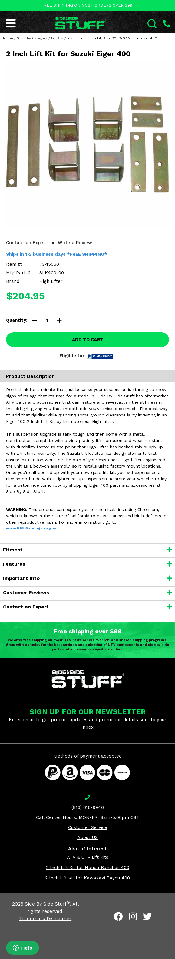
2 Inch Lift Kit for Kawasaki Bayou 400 (87, 878)
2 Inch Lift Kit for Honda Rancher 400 (87, 867)
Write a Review (75, 242)
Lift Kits (57, 38)
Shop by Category (32, 38)
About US (87, 837)
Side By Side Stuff (47, 904)
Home (8, 38)
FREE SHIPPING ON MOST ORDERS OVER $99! (87, 5)
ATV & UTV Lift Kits (87, 857)
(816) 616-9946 (87, 807)
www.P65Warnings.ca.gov (31, 528)
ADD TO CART (87, 339)
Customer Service (87, 827)
